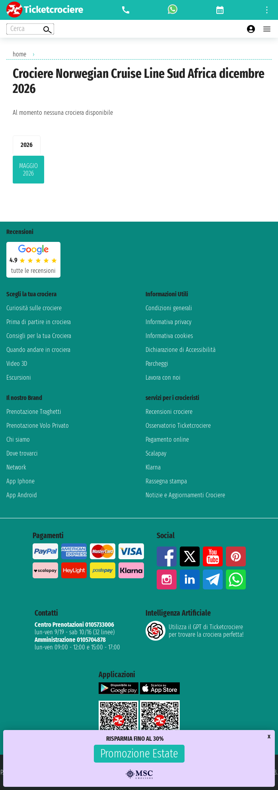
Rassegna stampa (166, 481)
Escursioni (18, 377)
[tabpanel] (139, 171)
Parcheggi (157, 363)
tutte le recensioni (33, 270)
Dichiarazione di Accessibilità (181, 349)
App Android (21, 495)
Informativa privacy (168, 322)
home (19, 54)
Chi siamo (18, 439)
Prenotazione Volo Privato (37, 425)
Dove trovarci (22, 453)
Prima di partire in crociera (38, 322)
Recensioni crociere (169, 411)
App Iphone (20, 481)
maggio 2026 (28, 169)
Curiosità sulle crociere (34, 308)
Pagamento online (167, 439)
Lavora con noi (163, 377)
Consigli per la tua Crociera (38, 336)
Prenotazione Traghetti (33, 411)
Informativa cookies (169, 336)
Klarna (153, 467)
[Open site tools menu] (267, 10)
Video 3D (16, 363)
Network (16, 467)
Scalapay (156, 453)
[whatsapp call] (172, 9)
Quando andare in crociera (38, 349)
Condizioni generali (169, 308)
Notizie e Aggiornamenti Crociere (185, 495)
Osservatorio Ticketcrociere (178, 425)
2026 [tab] (27, 145)
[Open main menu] (267, 29)
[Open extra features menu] (30, 29)
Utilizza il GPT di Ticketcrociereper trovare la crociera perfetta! (194, 631)
